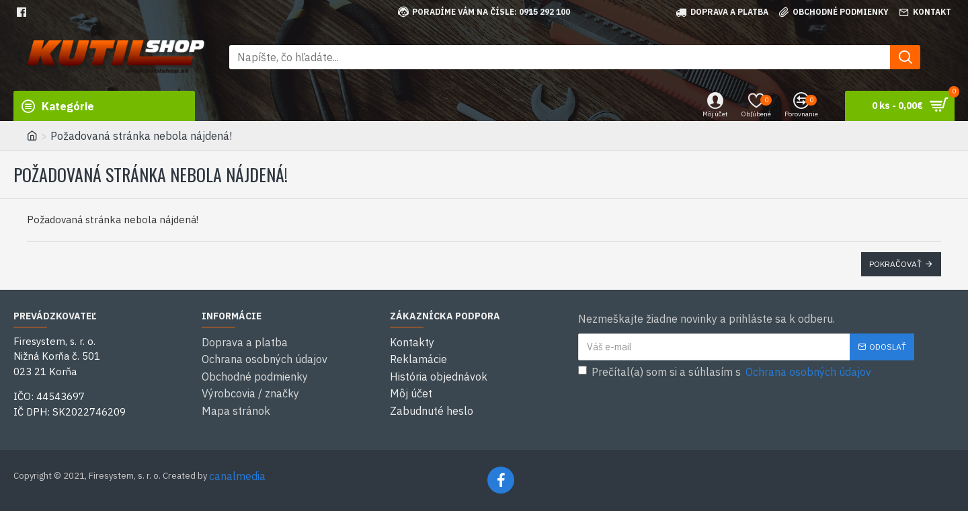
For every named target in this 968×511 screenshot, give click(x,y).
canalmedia (237, 476)
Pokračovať (895, 264)
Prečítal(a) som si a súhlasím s (725, 372)
